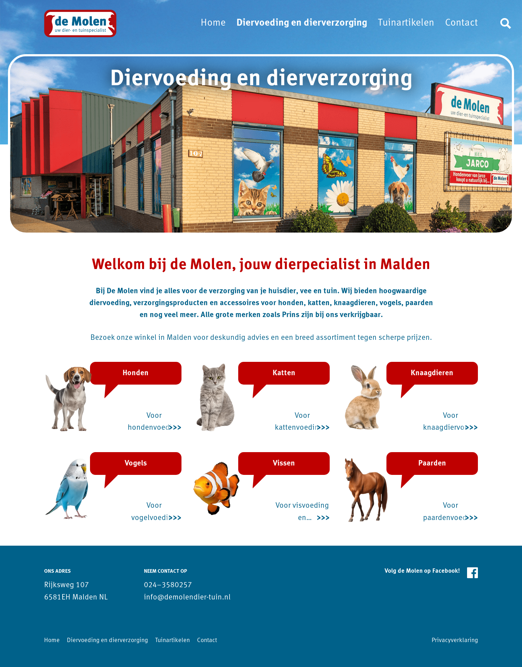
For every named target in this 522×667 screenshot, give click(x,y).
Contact (461, 23)
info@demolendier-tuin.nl (187, 597)
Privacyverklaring (455, 641)
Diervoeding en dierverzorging (301, 23)
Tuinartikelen (406, 23)
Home (213, 23)
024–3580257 (168, 585)
